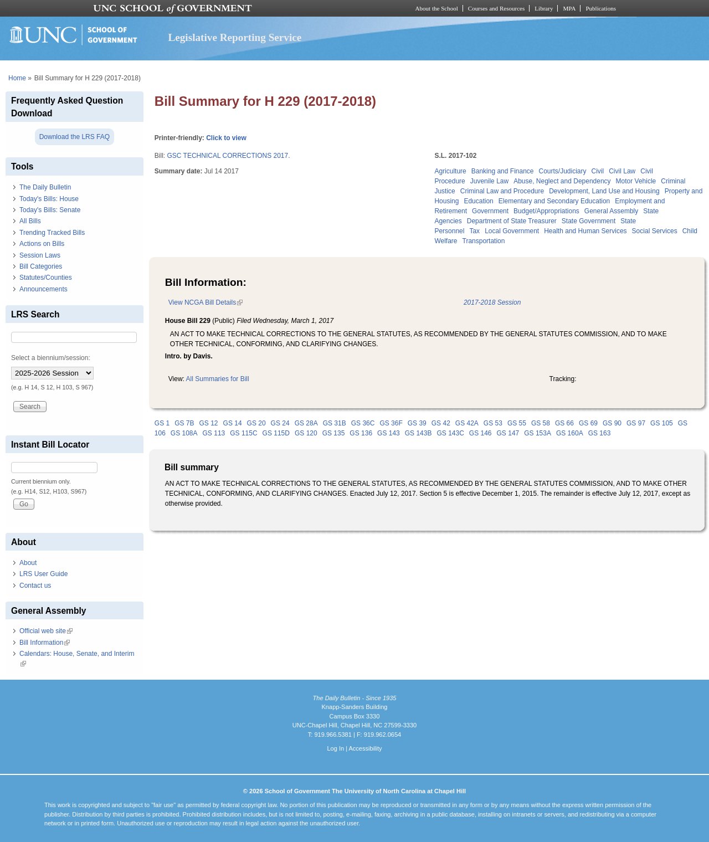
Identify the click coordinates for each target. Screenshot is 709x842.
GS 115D (276, 433)
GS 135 (333, 433)
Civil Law (622, 171)
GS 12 (208, 423)
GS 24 (280, 423)
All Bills (30, 221)
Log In (335, 748)
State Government (588, 221)
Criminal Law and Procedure (502, 191)
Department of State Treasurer (512, 221)
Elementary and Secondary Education (554, 201)
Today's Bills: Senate (49, 210)
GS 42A (467, 423)
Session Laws (39, 255)
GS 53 (493, 423)
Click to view (226, 138)
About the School (436, 8)
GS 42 (440, 423)
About (28, 563)
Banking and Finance (502, 171)
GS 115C (243, 433)
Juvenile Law (489, 181)
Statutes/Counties (45, 277)
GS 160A (569, 433)
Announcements (43, 289)
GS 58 (540, 423)
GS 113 (214, 433)
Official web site (46, 631)
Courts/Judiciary (563, 171)
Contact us (35, 585)
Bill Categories (40, 266)
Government (490, 211)
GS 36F (390, 423)
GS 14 (232, 423)
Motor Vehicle (636, 181)
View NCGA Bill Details (205, 302)
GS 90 (612, 423)
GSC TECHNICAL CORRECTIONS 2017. (228, 156)
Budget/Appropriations (546, 211)
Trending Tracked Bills (52, 233)
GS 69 (588, 423)
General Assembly (611, 211)
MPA (569, 8)
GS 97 (635, 423)
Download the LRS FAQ (74, 137)
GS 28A (306, 423)
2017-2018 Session (492, 302)
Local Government (512, 231)
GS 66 (564, 423)
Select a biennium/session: (50, 358)
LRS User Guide (43, 574)
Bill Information (44, 642)
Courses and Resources (496, 8)
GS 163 (599, 433)
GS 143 (388, 433)
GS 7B (184, 423)
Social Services (654, 231)
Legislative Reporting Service (234, 37)
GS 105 (661, 423)
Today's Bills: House (49, 199)
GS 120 (306, 433)
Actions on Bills (41, 244)
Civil (598, 171)
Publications (600, 8)
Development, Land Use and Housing (604, 191)
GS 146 (480, 433)
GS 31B (334, 423)
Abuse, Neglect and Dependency (561, 181)
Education (478, 201)
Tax (474, 231)
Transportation (484, 241)
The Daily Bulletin (45, 187)
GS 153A (537, 433)
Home (17, 78)
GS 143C (450, 433)
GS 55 (516, 423)
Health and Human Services (585, 231)
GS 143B (418, 433)
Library (544, 8)
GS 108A (184, 433)
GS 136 (361, 433)
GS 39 (417, 423)
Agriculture (450, 171)
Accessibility (365, 748)
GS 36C (363, 423)
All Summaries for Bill (217, 379)
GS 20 (256, 423)
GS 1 (162, 423)
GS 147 (508, 433)
